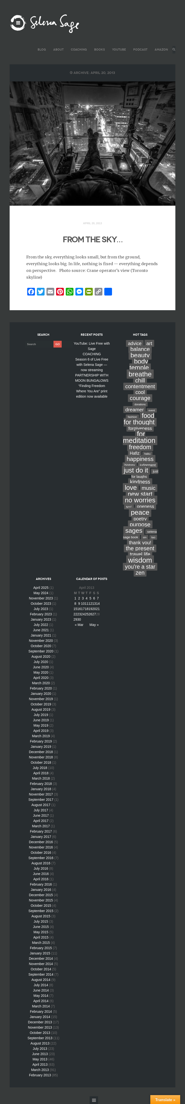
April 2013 (39, 1064)
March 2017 (41, 826)
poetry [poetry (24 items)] (139, 518)
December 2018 (41, 752)
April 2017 (40, 821)
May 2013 (40, 1059)
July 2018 (40, 768)
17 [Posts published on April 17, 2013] (83, 609)
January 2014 (40, 1017)
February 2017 (41, 831)
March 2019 (41, 736)
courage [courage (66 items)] (140, 398)
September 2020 (40, 651)
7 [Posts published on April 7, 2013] (98, 598)
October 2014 (41, 969)
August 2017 (41, 805)
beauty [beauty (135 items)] (140, 355)
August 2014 (41, 980)
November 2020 (41, 641)
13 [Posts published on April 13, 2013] (94, 603)
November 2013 (40, 1027)
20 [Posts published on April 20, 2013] (94, 609)
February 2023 (41, 614)
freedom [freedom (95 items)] (140, 447)
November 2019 (41, 699)
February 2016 (41, 884)
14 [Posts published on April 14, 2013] (98, 603)
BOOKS (98, 49)
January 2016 (41, 890)
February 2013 (40, 1075)
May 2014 (40, 996)
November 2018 (41, 757)
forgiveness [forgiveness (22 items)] (140, 428)
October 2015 (41, 905)
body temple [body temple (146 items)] (139, 364)
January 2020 (41, 694)
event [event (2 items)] (152, 410)
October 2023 (41, 603)
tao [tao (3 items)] (153, 537)
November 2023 (41, 598)
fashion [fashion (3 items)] (132, 417)
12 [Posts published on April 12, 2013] (90, 603)
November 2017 (41, 794)
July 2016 (41, 868)
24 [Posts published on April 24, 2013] (83, 614)
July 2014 (41, 985)
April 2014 (40, 1001)
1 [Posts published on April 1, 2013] (75, 598)
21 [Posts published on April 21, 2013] (98, 609)
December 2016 (41, 842)
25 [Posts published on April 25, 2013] (87, 614)
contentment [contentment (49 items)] (140, 386)
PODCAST (139, 49)
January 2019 (41, 747)
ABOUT (57, 49)
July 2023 (41, 609)
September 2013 (40, 1038)
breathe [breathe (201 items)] (140, 374)
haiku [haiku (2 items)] (147, 453)
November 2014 (41, 964)
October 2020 (41, 646)
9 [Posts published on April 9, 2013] (79, 603)
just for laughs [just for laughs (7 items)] (144, 474)
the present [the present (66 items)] (140, 548)
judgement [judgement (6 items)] (148, 465)
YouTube (118, 49)
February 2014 (41, 1011)
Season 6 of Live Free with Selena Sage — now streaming (91, 364)
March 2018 (41, 778)
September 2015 (40, 911)
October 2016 (41, 852)
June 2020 (41, 667)
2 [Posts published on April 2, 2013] (79, 598)
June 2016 (41, 874)
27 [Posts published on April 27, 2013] (94, 614)
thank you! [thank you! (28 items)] (140, 542)
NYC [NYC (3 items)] (129, 507)
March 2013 (40, 1070)
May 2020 (40, 672)
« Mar (79, 625)
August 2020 (41, 656)
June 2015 (41, 927)
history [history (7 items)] (130, 465)
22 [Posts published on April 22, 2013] (75, 614)
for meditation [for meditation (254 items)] (139, 437)
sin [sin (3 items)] (144, 537)
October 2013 (40, 1033)
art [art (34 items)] (149, 343)
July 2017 (41, 810)
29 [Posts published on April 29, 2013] (75, 619)
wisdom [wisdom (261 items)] (140, 560)
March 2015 (41, 943)
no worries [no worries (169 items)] (140, 500)
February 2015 (41, 948)
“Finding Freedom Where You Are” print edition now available (91, 391)
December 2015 (41, 895)
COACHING (77, 49)
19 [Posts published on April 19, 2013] (90, 609)
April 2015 (40, 937)
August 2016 (41, 863)
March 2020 (41, 683)
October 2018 (41, 762)
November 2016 (41, 847)
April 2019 (40, 731)
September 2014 (40, 974)
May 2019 (40, 725)
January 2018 (41, 789)
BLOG (40, 49)
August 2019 (41, 709)
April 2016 (40, 879)
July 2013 (40, 1049)
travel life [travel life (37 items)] (140, 554)
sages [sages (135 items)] (133, 530)
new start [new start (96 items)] (140, 494)
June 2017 (41, 815)
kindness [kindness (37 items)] (140, 482)
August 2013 (40, 1043)
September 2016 (40, 858)
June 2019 (41, 720)
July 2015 (41, 921)
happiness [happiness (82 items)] (140, 459)
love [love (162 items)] (131, 487)
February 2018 (41, 784)
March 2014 (41, 1006)
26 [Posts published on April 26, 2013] (90, 614)
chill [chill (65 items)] (140, 380)
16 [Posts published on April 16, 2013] (79, 609)
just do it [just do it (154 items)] (136, 470)
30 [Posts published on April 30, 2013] (79, 619)
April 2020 (40, 678)
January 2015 (40, 953)
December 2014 (41, 958)
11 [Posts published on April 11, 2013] (87, 603)
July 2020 (41, 662)
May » (94, 625)
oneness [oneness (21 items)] (145, 506)
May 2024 (40, 593)
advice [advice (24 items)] (134, 343)
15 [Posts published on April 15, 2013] (75, 609)
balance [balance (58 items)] (140, 349)
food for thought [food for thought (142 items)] (139, 419)
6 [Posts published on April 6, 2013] (94, 598)
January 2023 (41, 619)
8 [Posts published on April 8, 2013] (75, 603)
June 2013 (40, 1054)
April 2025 (40, 588)
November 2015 (41, 900)
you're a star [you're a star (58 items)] (140, 567)
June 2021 (41, 630)
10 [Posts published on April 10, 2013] (83, 603)
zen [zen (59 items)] (140, 573)
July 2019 (41, 715)
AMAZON (159, 49)
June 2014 (41, 990)
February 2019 (41, 741)
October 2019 (41, 704)
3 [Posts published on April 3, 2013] (83, 598)
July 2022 (41, 625)
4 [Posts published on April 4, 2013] (87, 598)
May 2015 (40, 932)
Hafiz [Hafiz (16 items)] (135, 453)
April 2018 (40, 773)
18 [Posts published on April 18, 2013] (87, 609)
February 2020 (41, 688)
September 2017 (40, 800)
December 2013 (40, 1022)
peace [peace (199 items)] (140, 512)
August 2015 (41, 916)
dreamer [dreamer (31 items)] (134, 409)
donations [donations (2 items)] (139, 404)
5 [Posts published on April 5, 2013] (90, 598)
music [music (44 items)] (148, 488)
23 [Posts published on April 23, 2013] (79, 614)
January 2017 (41, 837)
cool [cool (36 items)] (140, 392)
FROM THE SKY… (92, 239)
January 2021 (41, 635)
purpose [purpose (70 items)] (140, 524)
